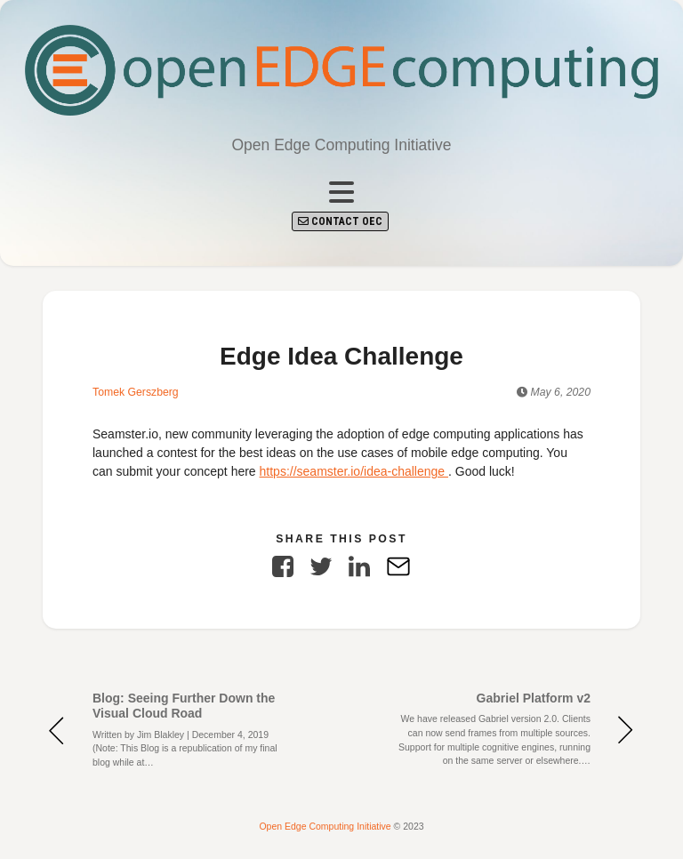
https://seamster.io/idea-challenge (354, 471)
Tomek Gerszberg (135, 392)
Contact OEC (340, 221)
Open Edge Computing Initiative (326, 826)
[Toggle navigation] (341, 193)
